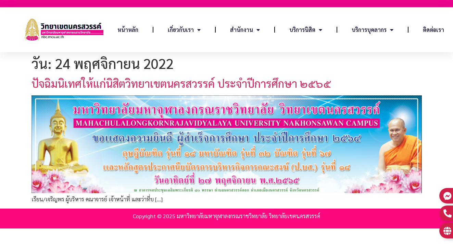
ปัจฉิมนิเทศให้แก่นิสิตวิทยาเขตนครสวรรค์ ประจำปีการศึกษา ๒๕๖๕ (181, 83)
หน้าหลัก (127, 29)
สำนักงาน (245, 30)
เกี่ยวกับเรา (184, 30)
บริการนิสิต (305, 30)
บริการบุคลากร (372, 30)
